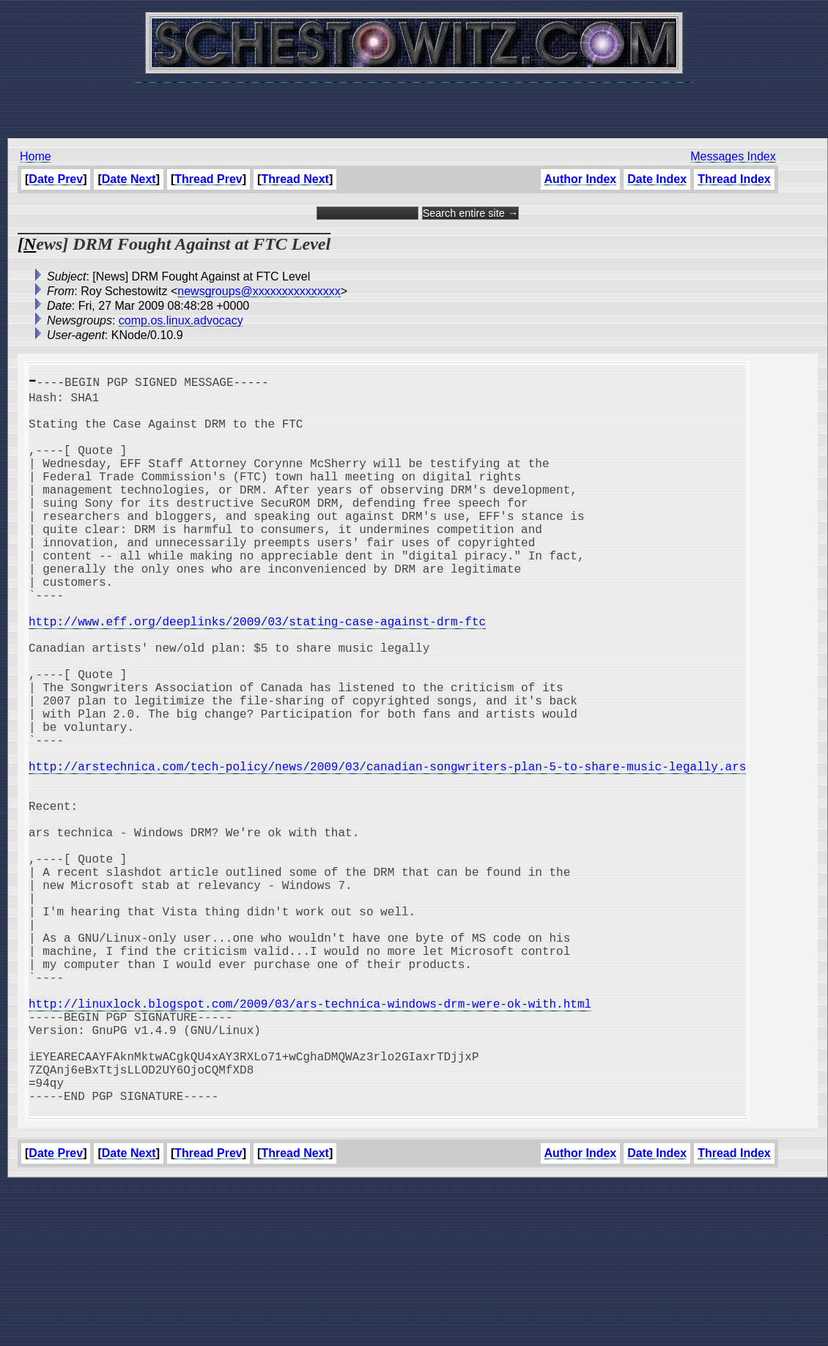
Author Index (580, 179)
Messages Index (733, 156)
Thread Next (294, 179)
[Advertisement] (414, 102)
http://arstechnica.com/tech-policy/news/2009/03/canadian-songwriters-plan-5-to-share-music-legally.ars (387, 851)
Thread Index (734, 179)
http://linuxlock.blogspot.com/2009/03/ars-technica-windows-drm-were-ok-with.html (310, 1141)
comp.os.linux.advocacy (181, 320)
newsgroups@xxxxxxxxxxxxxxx (259, 291)
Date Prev (56, 179)
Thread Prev (208, 179)
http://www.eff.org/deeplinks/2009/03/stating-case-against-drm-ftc (257, 674)
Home (35, 156)
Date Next (129, 179)
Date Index (657, 179)
